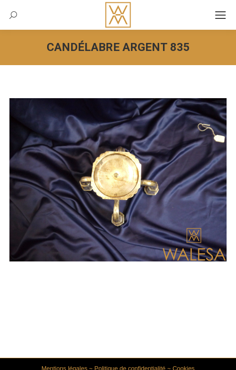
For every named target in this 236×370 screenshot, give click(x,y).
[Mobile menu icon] (220, 15)
